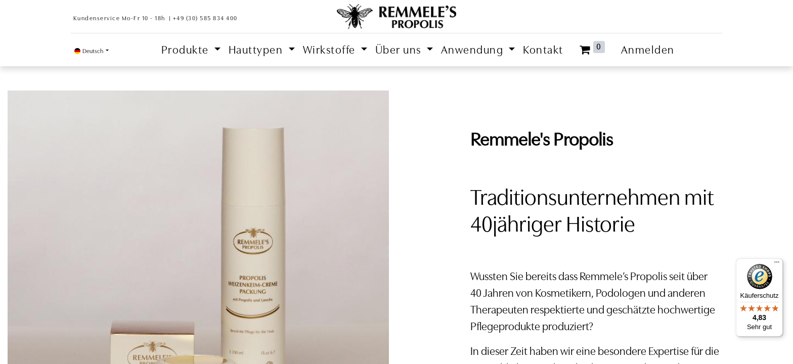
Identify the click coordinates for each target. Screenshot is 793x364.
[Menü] (777, 264)
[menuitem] (543, 49)
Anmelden (648, 49)
